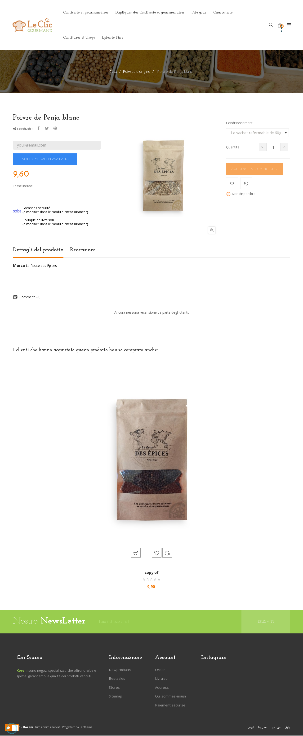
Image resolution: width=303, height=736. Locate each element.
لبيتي (251, 728)
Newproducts (120, 670)
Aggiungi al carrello (254, 169)
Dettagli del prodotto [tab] (38, 250)
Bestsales (117, 678)
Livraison (162, 678)
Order (160, 670)
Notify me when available (45, 159)
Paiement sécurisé (170, 705)
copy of (152, 573)
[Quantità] (273, 147)
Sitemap (115, 696)
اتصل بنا (262, 728)
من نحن (276, 728)
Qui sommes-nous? (171, 696)
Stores (114, 687)
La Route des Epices (41, 265)
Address (162, 687)
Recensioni (83, 250)
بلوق (287, 728)
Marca (19, 266)
